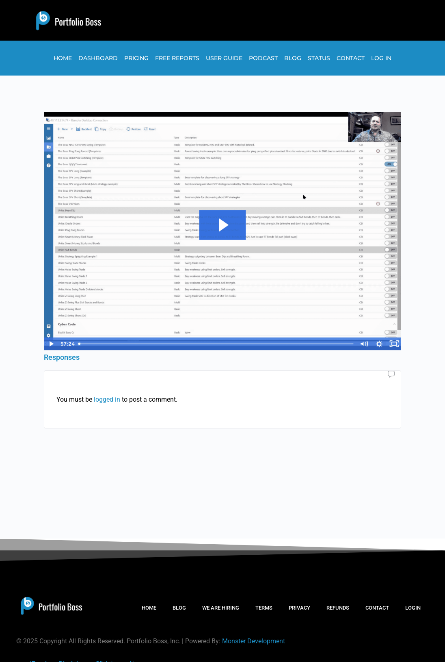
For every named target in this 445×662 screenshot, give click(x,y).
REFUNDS (337, 608)
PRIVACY (299, 608)
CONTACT (377, 608)
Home (63, 58)
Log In (381, 58)
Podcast (263, 58)
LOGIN (413, 608)
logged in (107, 399)
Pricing (136, 58)
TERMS (263, 608)
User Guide (224, 58)
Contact (351, 58)
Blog (292, 58)
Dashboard (98, 58)
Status (319, 58)
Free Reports (177, 58)
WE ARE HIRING (220, 608)
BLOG (179, 608)
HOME (149, 608)
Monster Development (253, 641)
